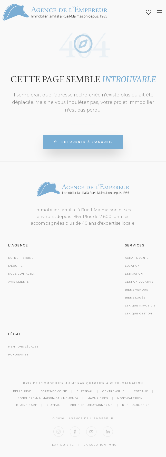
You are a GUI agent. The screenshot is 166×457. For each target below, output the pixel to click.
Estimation (134, 273)
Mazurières (97, 398)
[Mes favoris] (148, 12)
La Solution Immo (100, 444)
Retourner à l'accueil (83, 142)
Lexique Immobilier (141, 305)
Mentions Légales (23, 346)
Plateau (53, 405)
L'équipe (15, 265)
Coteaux (141, 391)
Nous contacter (22, 273)
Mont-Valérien (130, 398)
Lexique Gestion (138, 313)
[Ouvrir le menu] (159, 12)
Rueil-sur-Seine (136, 405)
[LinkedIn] (108, 431)
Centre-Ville (113, 391)
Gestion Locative (139, 281)
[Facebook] (75, 431)
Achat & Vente (137, 258)
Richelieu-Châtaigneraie (91, 405)
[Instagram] (58, 431)
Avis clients (18, 281)
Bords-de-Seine (54, 391)
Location (132, 265)
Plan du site (62, 444)
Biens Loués (135, 297)
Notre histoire (21, 258)
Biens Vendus (136, 289)
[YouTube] (91, 431)
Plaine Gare (26, 405)
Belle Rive (22, 391)
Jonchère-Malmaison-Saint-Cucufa (48, 398)
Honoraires (18, 354)
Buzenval (84, 391)
